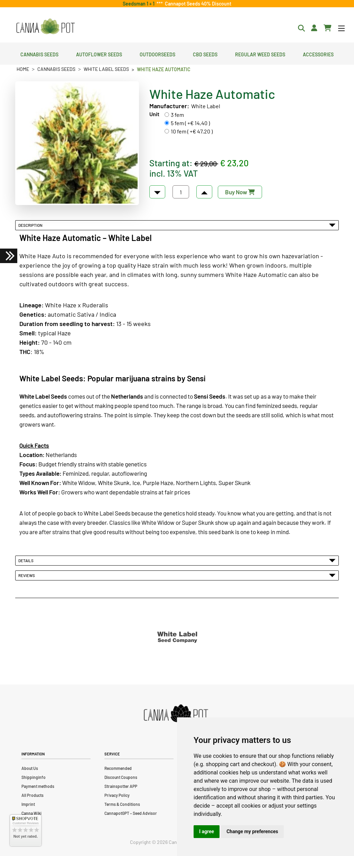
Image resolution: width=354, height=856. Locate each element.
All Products (32, 795)
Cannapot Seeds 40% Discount (197, 4)
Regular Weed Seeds (260, 53)
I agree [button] (206, 831)
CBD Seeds (205, 53)
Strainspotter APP (120, 786)
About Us (29, 768)
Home (23, 69)
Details (177, 560)
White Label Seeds (106, 69)
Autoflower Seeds (99, 53)
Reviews (177, 575)
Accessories (318, 53)
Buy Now (240, 191)
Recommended (118, 768)
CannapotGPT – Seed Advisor (130, 813)
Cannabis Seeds (39, 53)
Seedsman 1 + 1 (140, 4)
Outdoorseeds (157, 53)
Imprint (28, 804)
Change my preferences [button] (252, 831)
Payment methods (37, 786)
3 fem (177, 114)
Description (177, 225)
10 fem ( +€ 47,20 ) (192, 131)
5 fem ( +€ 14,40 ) (190, 123)
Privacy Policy (117, 795)
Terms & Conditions (122, 804)
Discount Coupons (120, 777)
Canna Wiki (31, 813)
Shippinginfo (33, 777)
